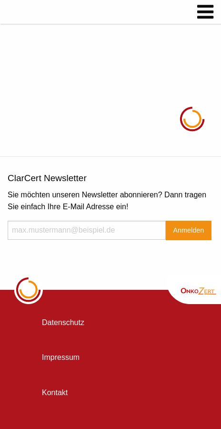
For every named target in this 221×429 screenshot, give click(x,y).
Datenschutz (63, 322)
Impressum (61, 357)
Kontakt (55, 392)
